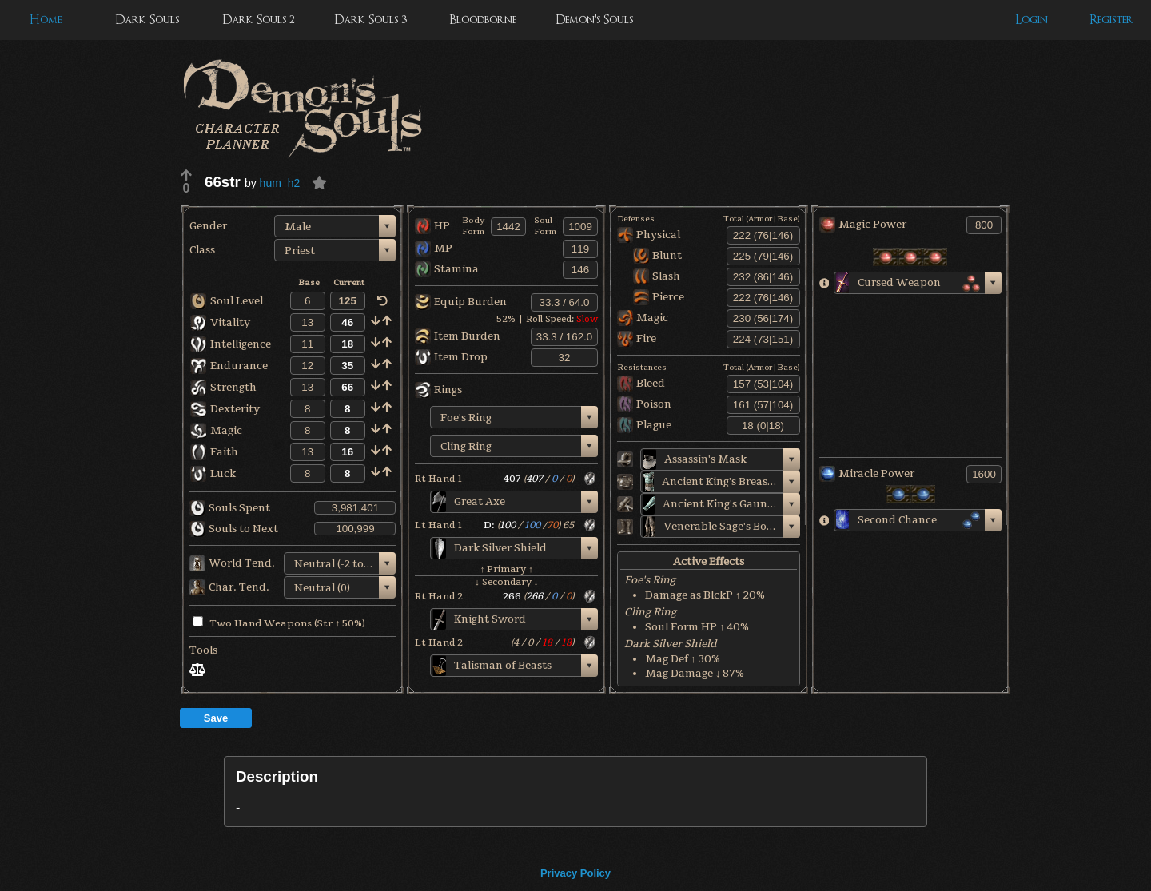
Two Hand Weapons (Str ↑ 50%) (279, 623)
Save (216, 718)
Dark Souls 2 (258, 19)
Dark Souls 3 (370, 19)
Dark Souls (147, 19)
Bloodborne (482, 19)
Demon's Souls (594, 19)
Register (1111, 19)
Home (46, 19)
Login (1031, 19)
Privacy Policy (575, 873)
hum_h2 (280, 183)
